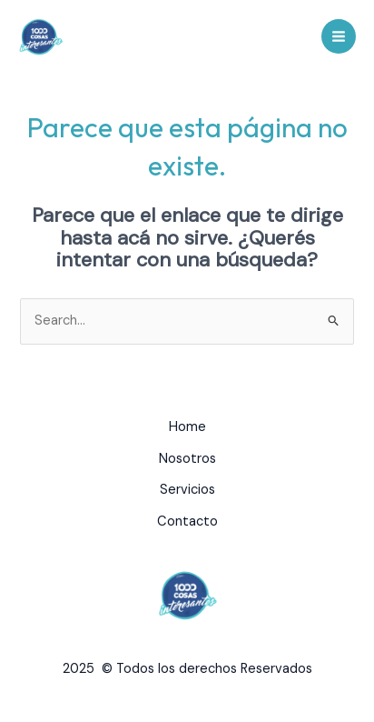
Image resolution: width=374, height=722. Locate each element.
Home (187, 427)
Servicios (187, 489)
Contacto (187, 521)
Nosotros (187, 458)
